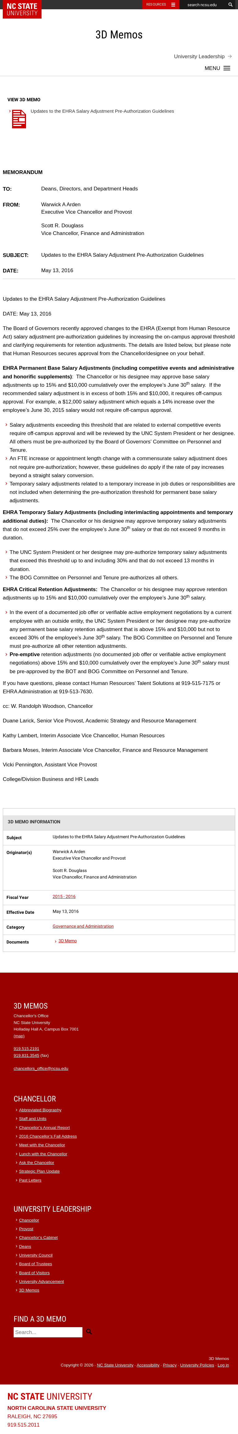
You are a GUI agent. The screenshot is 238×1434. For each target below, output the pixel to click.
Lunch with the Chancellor (43, 1154)
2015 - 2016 (64, 896)
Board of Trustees (35, 1264)
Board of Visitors (34, 1273)
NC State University (115, 1365)
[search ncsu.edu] (202, 4)
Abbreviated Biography (40, 1110)
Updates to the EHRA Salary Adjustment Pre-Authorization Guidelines (90, 120)
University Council (36, 1255)
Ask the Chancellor (36, 1162)
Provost (26, 1229)
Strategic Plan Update (39, 1171)
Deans (25, 1246)
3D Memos (29, 1290)
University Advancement (41, 1281)
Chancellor (29, 1220)
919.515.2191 (26, 1048)
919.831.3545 (26, 1055)
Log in (223, 1365)
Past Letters (30, 1180)
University (49, 1396)
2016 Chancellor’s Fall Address (48, 1136)
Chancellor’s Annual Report (44, 1127)
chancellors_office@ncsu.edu (41, 1068)
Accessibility (148, 1365)
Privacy (170, 1365)
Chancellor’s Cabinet (38, 1237)
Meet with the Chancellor (42, 1145)
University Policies (197, 1365)
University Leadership (199, 56)
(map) (19, 1036)
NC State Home (26, 4)
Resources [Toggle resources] (156, 4)
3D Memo (68, 941)
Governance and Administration (83, 926)
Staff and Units (32, 1118)
